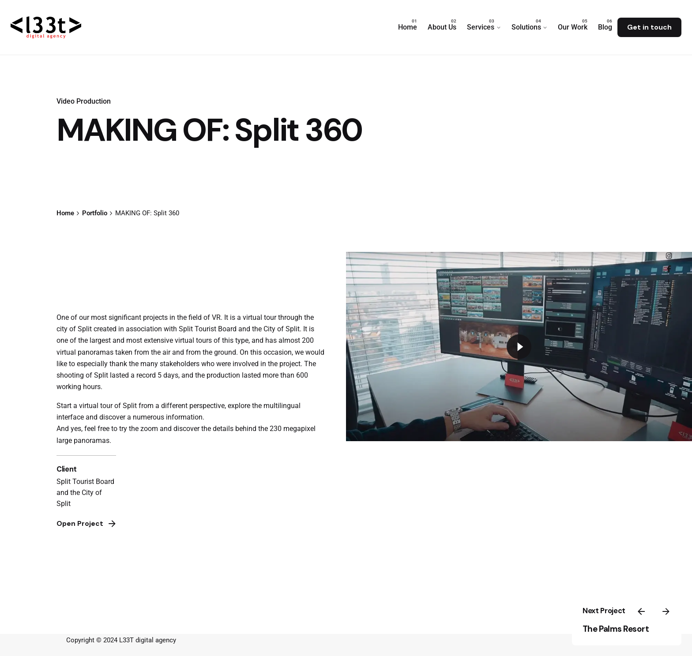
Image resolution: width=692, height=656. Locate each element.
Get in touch (649, 27)
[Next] (666, 611)
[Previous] (641, 611)
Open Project (86, 523)
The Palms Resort (616, 628)
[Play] (519, 346)
